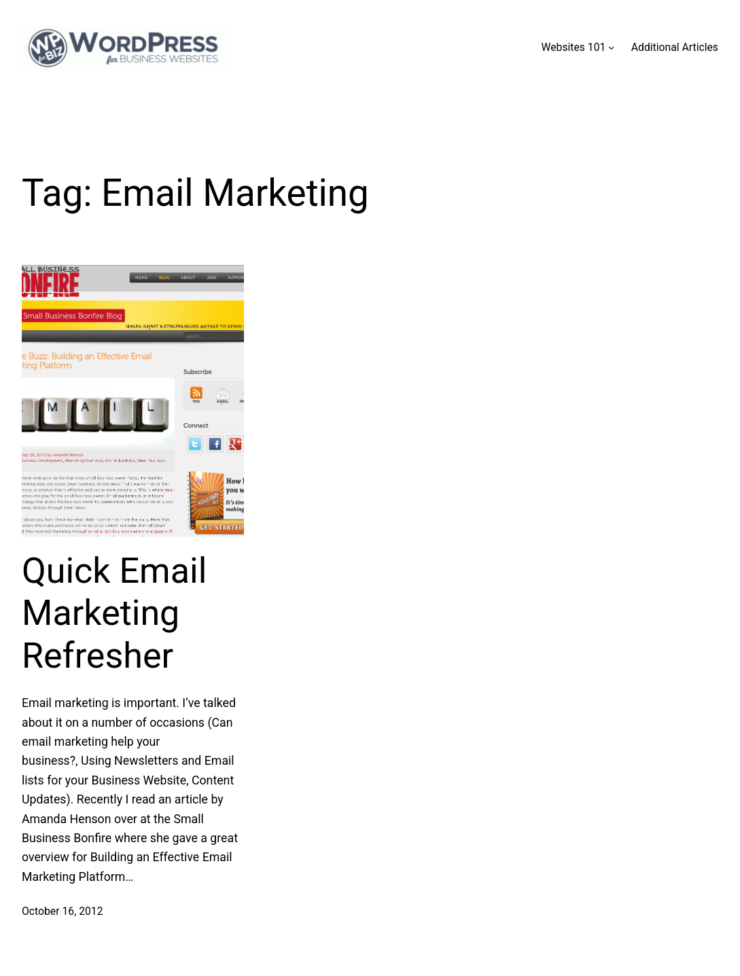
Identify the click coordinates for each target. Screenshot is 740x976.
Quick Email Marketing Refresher (114, 613)
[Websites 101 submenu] (611, 47)
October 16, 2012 (62, 911)
